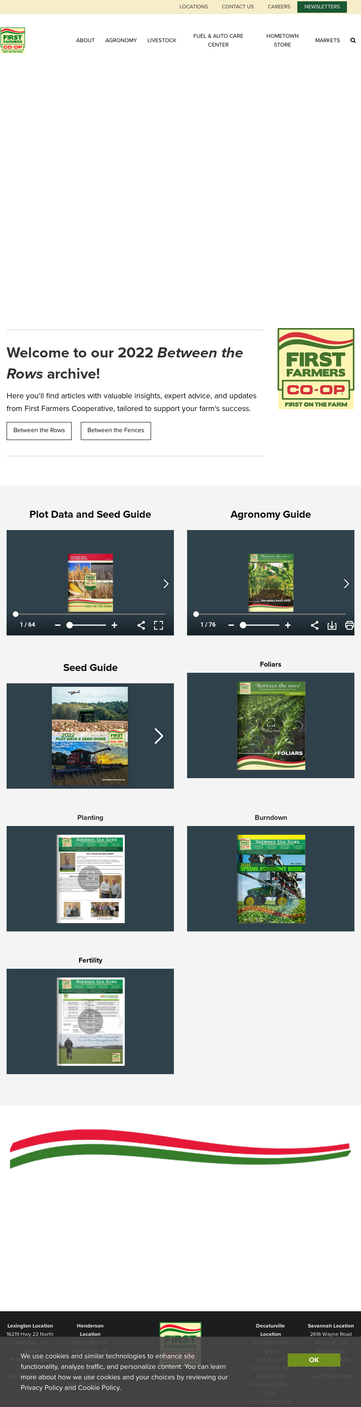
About (85, 40)
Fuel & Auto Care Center (218, 40)
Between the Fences (115, 430)
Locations (194, 7)
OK (314, 1360)
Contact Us (238, 7)
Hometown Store (283, 40)
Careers (279, 7)
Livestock (162, 40)
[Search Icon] (353, 40)
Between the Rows (39, 430)
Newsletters (322, 7)
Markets (327, 40)
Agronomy (121, 40)
